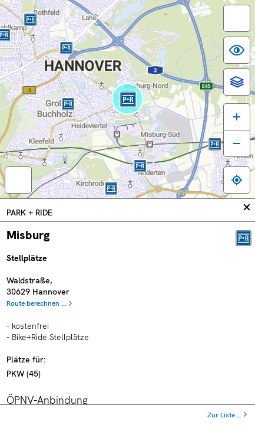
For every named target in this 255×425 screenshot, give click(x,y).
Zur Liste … (224, 415)
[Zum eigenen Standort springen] (236, 180)
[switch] (237, 18)
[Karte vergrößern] (236, 116)
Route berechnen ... (36, 303)
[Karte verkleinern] (236, 143)
